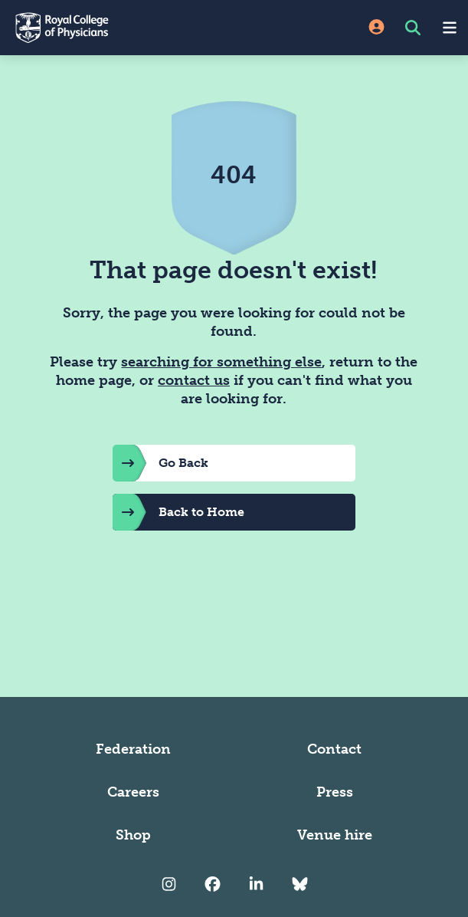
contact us (194, 380)
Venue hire (334, 835)
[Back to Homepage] (117, 27)
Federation (133, 749)
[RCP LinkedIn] (256, 884)
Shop (133, 835)
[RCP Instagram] (169, 884)
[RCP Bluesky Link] (300, 884)
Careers (133, 792)
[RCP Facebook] (212, 884)
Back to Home (178, 512)
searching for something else (221, 361)
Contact (334, 749)
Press (334, 792)
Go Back (160, 463)
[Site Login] (376, 28)
